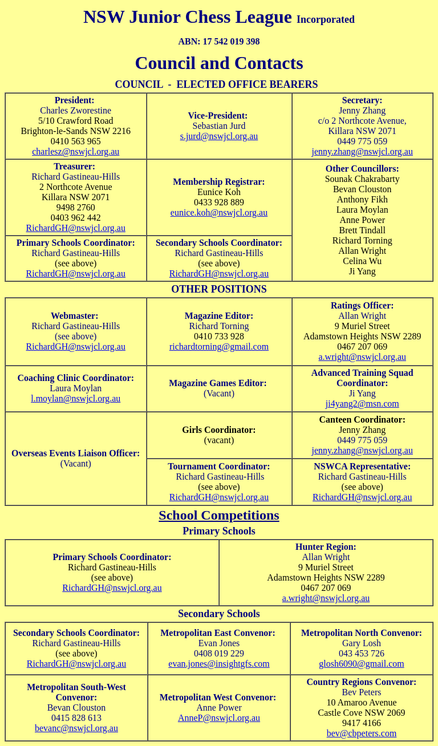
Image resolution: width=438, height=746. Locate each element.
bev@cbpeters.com (362, 733)
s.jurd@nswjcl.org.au (219, 136)
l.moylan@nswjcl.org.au (75, 398)
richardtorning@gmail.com (219, 346)
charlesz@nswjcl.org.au (75, 151)
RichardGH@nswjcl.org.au (75, 228)
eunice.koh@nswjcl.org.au (219, 212)
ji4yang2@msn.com (362, 403)
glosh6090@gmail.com (361, 663)
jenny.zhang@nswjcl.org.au (362, 151)
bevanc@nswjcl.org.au (76, 728)
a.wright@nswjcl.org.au (362, 357)
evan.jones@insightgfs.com (218, 663)
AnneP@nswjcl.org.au (219, 718)
